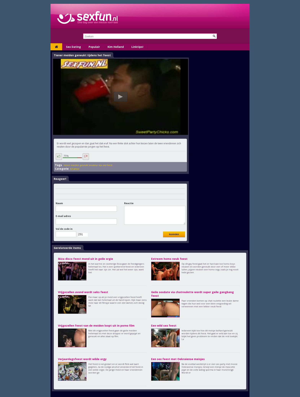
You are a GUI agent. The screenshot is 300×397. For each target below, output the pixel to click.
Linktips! (137, 47)
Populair (94, 47)
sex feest (107, 165)
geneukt (84, 165)
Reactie (129, 203)
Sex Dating (73, 47)
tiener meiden (71, 165)
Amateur (74, 168)
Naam (59, 203)
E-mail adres (63, 216)
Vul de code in (64, 229)
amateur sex (95, 165)
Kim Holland (116, 47)
